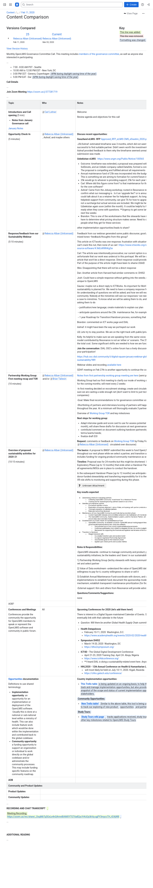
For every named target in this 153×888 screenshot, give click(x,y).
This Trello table (89, 684)
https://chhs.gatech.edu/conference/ (103, 673)
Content (11, 12)
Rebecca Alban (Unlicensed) (27, 38)
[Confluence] (17, 4)
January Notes (15, 128)
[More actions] (143, 13)
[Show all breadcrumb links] (18, 12)
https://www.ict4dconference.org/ (101, 658)
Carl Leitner (50, 112)
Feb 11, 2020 (28, 12)
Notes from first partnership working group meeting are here (107, 375)
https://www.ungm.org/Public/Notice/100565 (120, 158)
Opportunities (15, 679)
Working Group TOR (100, 413)
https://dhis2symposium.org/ (99, 647)
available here (114, 365)
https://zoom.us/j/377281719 (42, 91)
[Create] (131, 4)
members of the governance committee (99, 54)
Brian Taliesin (59, 378)
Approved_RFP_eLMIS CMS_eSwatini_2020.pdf (125, 139)
